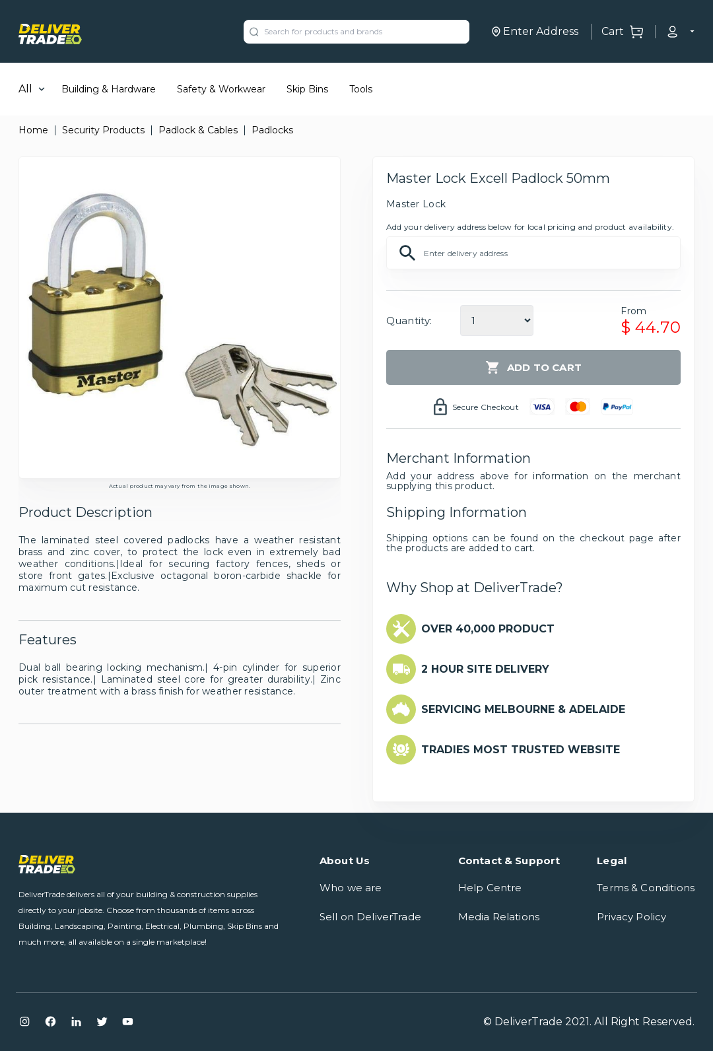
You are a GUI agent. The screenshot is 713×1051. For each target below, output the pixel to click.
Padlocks (272, 130)
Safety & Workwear (221, 89)
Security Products (103, 130)
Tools (360, 89)
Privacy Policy (631, 916)
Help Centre (490, 887)
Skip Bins (307, 89)
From (633, 311)
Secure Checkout (485, 407)
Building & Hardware (108, 89)
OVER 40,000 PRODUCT (488, 629)
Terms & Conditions (646, 887)
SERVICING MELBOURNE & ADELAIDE (523, 709)
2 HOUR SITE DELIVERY (485, 669)
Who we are (351, 887)
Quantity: (409, 320)
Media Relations (498, 916)
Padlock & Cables (198, 130)
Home (33, 130)
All (25, 89)
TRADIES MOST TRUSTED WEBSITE (520, 749)
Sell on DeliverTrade (370, 916)
